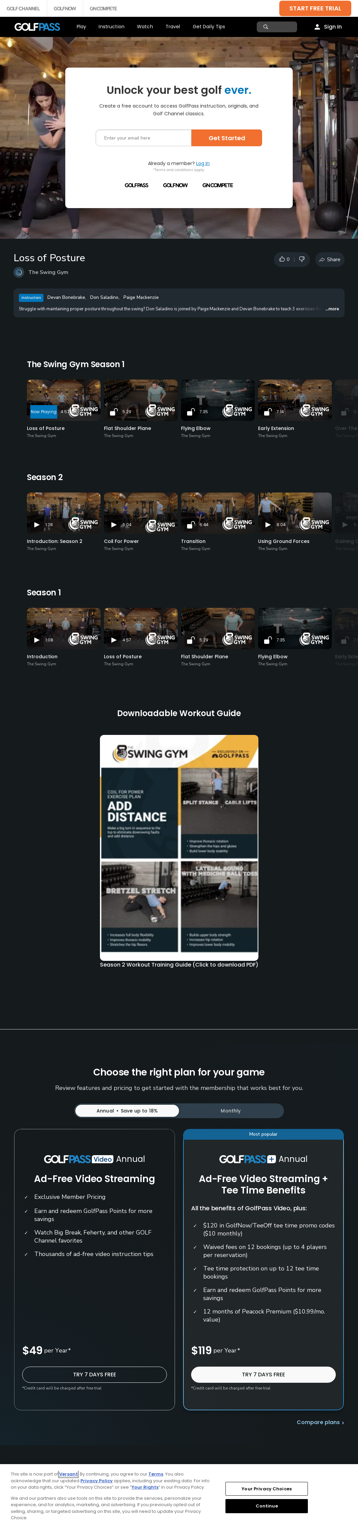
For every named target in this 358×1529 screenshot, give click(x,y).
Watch (145, 26)
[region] (179, 1496)
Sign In (333, 27)
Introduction (42, 656)
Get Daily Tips (209, 26)
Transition (193, 541)
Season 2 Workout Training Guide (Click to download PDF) (179, 965)
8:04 (281, 524)
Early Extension (276, 428)
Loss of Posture (46, 428)
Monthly (231, 1110)
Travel (173, 26)
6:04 (127, 524)
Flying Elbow (196, 428)
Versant (68, 1474)
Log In (203, 163)
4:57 (65, 412)
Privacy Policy (96, 1481)
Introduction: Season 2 (54, 541)
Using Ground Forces (284, 541)
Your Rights (145, 1487)
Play (81, 26)
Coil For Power (121, 541)
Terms (155, 1474)
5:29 (126, 412)
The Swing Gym (48, 272)
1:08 (49, 640)
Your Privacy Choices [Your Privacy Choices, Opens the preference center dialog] (267, 1489)
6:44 (204, 524)
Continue (267, 1506)
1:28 (49, 524)
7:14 (280, 412)
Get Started (227, 138)
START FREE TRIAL (315, 8)
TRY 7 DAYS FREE (94, 1374)
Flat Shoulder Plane (127, 428)
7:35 (204, 412)
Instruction (111, 26)
